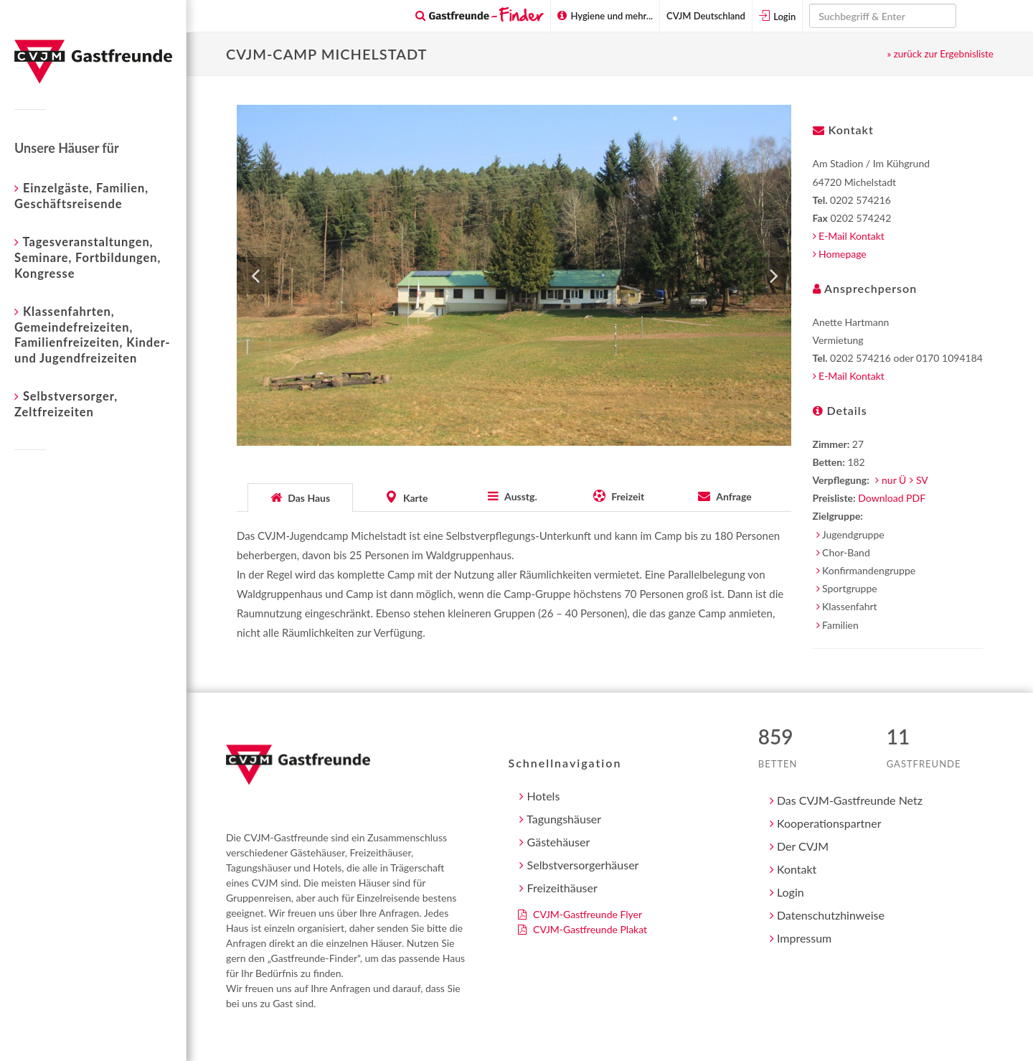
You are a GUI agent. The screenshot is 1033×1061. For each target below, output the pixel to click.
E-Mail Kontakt (849, 236)
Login (777, 16)
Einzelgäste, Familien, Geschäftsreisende (81, 195)
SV (922, 480)
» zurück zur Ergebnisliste (940, 54)
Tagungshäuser (560, 819)
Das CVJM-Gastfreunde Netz (846, 800)
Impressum (800, 938)
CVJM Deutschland (705, 16)
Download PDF (891, 498)
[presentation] (300, 497)
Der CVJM (799, 846)
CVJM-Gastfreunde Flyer (580, 914)
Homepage (840, 254)
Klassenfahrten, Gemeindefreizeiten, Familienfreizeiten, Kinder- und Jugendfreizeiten (92, 334)
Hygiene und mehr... (605, 16)
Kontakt (793, 869)
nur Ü (894, 480)
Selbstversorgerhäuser (578, 864)
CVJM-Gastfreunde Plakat (582, 929)
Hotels (539, 796)
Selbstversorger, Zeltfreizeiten (66, 403)
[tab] (300, 496)
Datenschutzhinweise (827, 915)
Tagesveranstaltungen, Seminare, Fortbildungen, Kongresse (87, 256)
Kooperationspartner (826, 823)
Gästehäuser (554, 842)
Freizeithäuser (558, 887)
